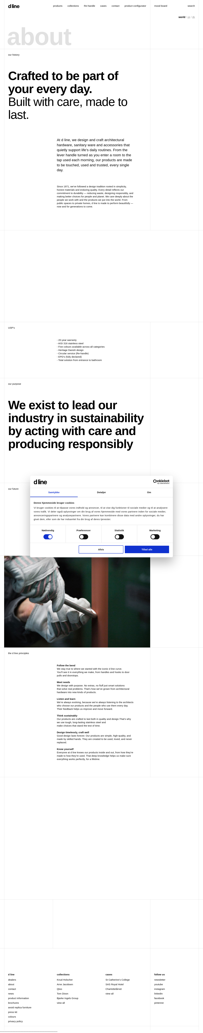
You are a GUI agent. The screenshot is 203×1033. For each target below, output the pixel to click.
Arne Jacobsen (65, 984)
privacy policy (15, 1021)
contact (12, 989)
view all (61, 1002)
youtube (158, 984)
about (11, 984)
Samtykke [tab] (54, 492)
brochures (13, 1002)
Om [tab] (149, 492)
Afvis (101, 549)
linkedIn (158, 993)
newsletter (159, 979)
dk (193, 17)
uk (188, 17)
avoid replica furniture (19, 1007)
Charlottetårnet (114, 989)
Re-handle (89, 5)
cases (103, 5)
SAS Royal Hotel (115, 984)
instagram (159, 989)
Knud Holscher (65, 979)
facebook (159, 998)
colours (12, 1016)
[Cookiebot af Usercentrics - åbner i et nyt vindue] (155, 481)
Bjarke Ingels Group (67, 998)
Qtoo (59, 989)
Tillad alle (146, 549)
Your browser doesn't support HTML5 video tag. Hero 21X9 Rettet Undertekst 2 (77, 276)
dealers (12, 979)
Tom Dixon (62, 993)
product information (18, 998)
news (11, 993)
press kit (12, 1012)
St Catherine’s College (118, 979)
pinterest (159, 1002)
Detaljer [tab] (101, 492)
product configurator (135, 5)
